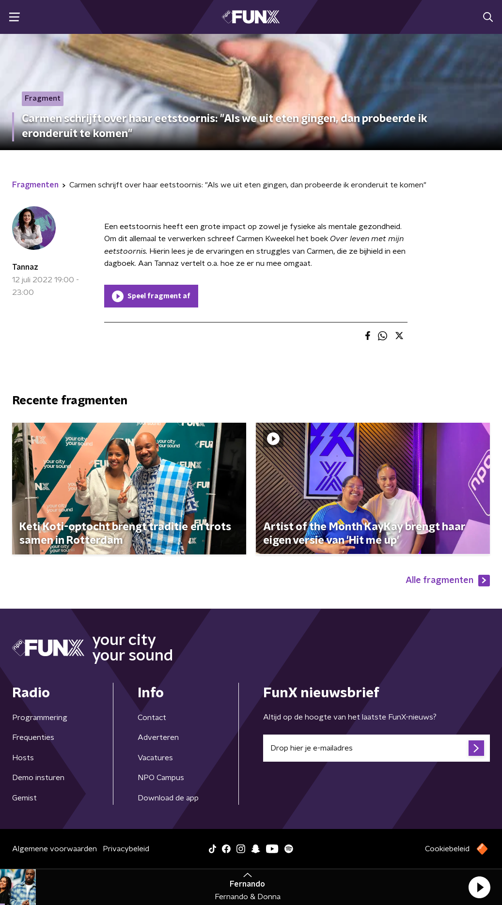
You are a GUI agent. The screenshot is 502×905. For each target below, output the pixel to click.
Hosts (23, 758)
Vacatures (155, 758)
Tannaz (25, 267)
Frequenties (33, 737)
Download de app (168, 798)
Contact (152, 717)
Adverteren (158, 737)
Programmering (39, 717)
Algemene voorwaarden (54, 849)
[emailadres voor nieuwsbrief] (376, 748)
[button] (479, 887)
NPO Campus (161, 778)
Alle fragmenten (448, 580)
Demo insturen (38, 778)
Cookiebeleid (447, 849)
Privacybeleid (126, 849)
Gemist (24, 798)
